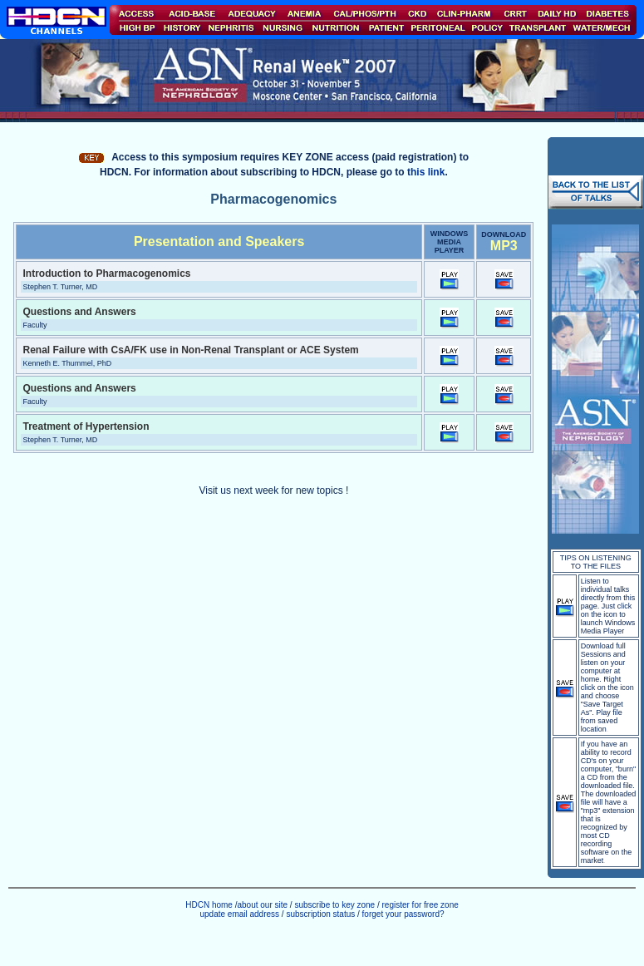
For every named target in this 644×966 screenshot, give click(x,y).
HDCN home (209, 904)
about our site (262, 904)
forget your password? (403, 914)
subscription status (321, 914)
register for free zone (420, 904)
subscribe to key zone (334, 904)
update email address (239, 914)
